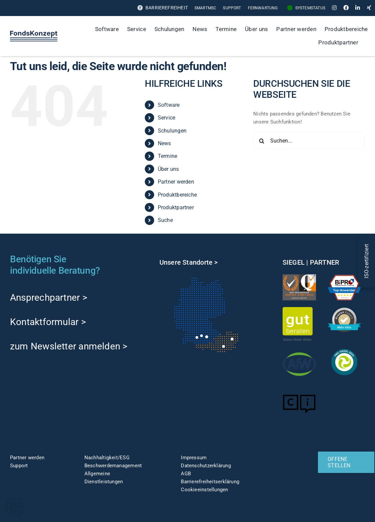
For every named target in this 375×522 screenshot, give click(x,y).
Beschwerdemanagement (113, 466)
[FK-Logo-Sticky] (33, 33)
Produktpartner (176, 207)
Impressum (194, 458)
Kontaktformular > (48, 321)
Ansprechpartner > (48, 297)
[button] (14, 507)
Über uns (168, 169)
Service (166, 117)
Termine (167, 156)
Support (19, 466)
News (164, 143)
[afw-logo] (299, 350)
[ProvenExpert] (344, 310)
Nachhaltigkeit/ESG (106, 458)
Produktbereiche (177, 195)
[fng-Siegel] (344, 348)
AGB (186, 474)
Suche (165, 220)
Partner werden (176, 182)
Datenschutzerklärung (206, 466)
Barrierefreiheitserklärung (210, 482)
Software (169, 105)
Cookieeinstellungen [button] (204, 490)
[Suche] (369, 42)
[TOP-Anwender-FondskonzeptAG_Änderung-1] (344, 277)
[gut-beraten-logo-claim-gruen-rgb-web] (298, 309)
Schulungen (172, 130)
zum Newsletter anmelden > (69, 346)
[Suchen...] (309, 141)
